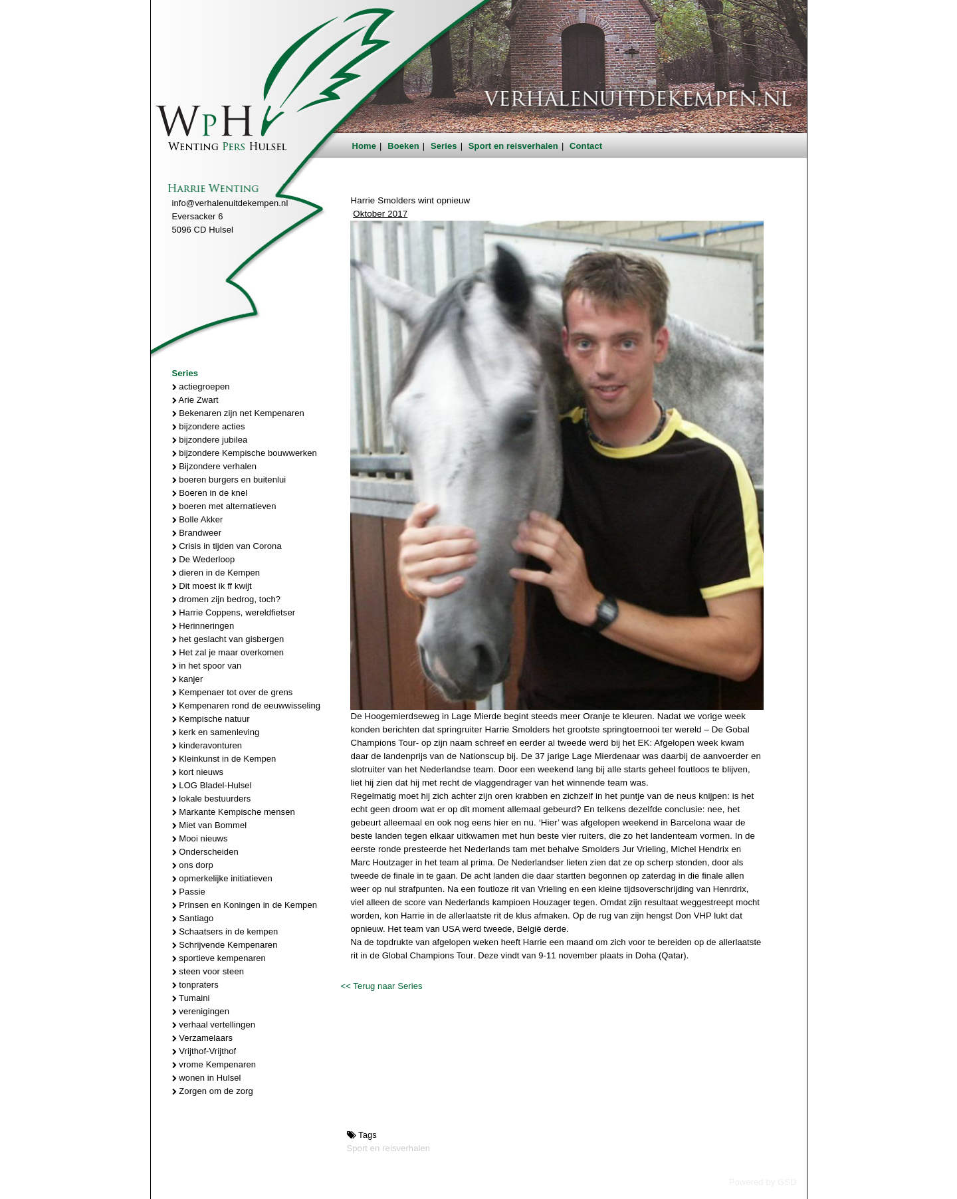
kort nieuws (198, 772)
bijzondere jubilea (210, 440)
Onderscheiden (205, 852)
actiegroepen (201, 386)
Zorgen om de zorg (212, 1091)
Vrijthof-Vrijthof (204, 1051)
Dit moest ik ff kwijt (212, 586)
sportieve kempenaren (219, 958)
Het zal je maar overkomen (228, 652)
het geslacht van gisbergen (228, 639)
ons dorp (192, 865)
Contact (586, 146)
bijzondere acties (208, 426)
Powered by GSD (763, 1182)
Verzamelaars (202, 1038)
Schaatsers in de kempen (225, 931)
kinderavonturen (207, 745)
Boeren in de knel (210, 493)
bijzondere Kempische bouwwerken (244, 453)
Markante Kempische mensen (233, 812)
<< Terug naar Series (381, 986)
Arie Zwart (195, 400)
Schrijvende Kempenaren (225, 945)
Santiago (193, 918)
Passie (188, 892)
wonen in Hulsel (206, 1078)
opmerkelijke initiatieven (222, 878)
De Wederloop (203, 559)
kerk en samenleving (216, 732)
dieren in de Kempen (216, 573)
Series (444, 146)
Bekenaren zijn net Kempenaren (238, 413)
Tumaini (191, 998)
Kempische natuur (211, 719)
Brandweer (197, 533)
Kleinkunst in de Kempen (224, 759)
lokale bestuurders (211, 799)
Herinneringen (203, 626)
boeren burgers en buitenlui (229, 480)
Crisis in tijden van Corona (227, 546)
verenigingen (200, 1011)
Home (364, 146)
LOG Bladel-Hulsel (212, 785)
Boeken (403, 146)
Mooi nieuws (200, 838)
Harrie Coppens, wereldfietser (234, 612)
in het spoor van (207, 666)
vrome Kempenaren (214, 1064)
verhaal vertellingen (214, 1025)
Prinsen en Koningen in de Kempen (245, 905)
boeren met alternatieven (224, 506)
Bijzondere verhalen (214, 466)
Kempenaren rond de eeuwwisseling (246, 705)
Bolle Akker (197, 519)
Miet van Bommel (209, 825)
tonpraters (195, 985)
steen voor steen (208, 971)
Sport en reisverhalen (513, 146)
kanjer (187, 679)
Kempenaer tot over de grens (232, 692)
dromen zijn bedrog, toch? (226, 599)
